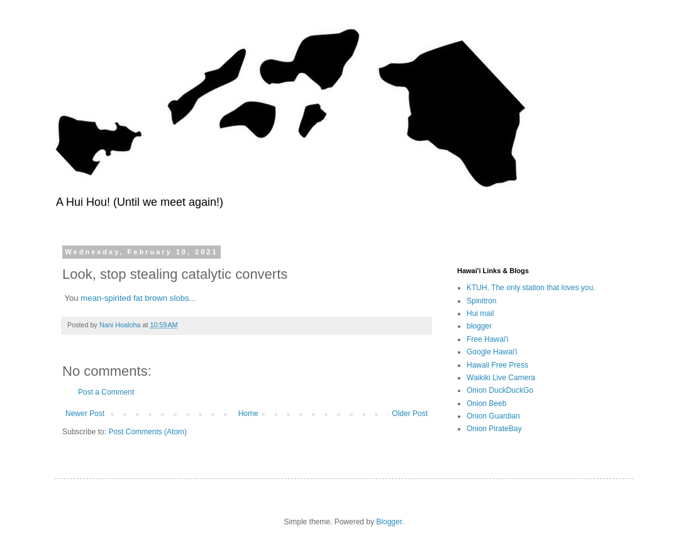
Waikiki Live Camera (501, 377)
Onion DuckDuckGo (500, 390)
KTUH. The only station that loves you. (531, 287)
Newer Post (84, 413)
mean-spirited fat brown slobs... (138, 298)
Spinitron (481, 300)
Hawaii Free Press (497, 365)
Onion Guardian (493, 416)
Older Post (410, 413)
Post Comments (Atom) (147, 431)
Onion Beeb (486, 403)
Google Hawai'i (492, 351)
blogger (479, 326)
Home (248, 413)
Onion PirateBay (494, 428)
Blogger (389, 521)
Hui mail (480, 313)
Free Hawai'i (487, 339)
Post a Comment (106, 392)
